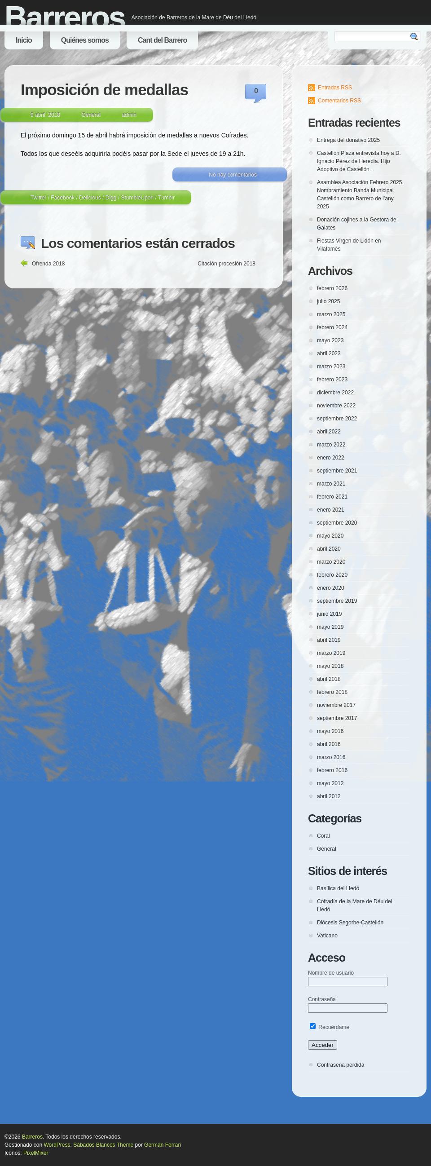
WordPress (57, 1145)
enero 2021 (330, 510)
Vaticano (327, 935)
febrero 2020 (332, 575)
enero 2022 (330, 458)
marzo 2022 (331, 445)
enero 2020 (330, 588)
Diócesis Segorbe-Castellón (350, 922)
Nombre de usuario (331, 973)
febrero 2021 (332, 497)
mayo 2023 (330, 340)
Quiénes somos (85, 40)
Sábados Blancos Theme (103, 1145)
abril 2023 (329, 353)
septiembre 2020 (337, 523)
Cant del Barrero (162, 40)
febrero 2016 (332, 770)
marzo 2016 (331, 757)
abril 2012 (329, 796)
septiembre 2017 (337, 718)
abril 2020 (329, 549)
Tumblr (166, 197)
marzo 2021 (331, 484)
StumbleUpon (137, 197)
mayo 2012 (330, 783)
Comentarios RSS (339, 100)
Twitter (38, 197)
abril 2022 (329, 431)
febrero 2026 (332, 288)
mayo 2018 (330, 666)
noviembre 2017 (336, 705)
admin (129, 115)
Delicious (90, 197)
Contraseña (322, 999)
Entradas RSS (335, 87)
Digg (111, 197)
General (91, 115)
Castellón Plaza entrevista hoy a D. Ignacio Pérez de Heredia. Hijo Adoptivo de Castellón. (359, 161)
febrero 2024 (332, 327)
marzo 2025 (331, 314)
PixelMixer (35, 1153)
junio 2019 (329, 614)
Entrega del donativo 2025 (348, 140)
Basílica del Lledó (338, 888)
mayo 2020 (330, 536)
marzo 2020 (331, 562)
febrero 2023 (332, 379)
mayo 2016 (330, 731)
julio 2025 (328, 301)
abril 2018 (329, 679)
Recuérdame (329, 1027)
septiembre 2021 (337, 471)
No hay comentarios (233, 175)
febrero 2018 (332, 692)
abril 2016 (329, 744)
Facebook (63, 197)
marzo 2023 (331, 366)
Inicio (24, 40)
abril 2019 (329, 640)
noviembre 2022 (336, 405)
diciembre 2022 (335, 392)
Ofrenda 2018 (48, 264)
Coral (323, 836)
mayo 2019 (330, 627)
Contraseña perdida (340, 1065)
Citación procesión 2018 (226, 264)
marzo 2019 (331, 653)
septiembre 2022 (337, 418)
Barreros (64, 17)
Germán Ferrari (162, 1145)
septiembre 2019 (337, 601)
